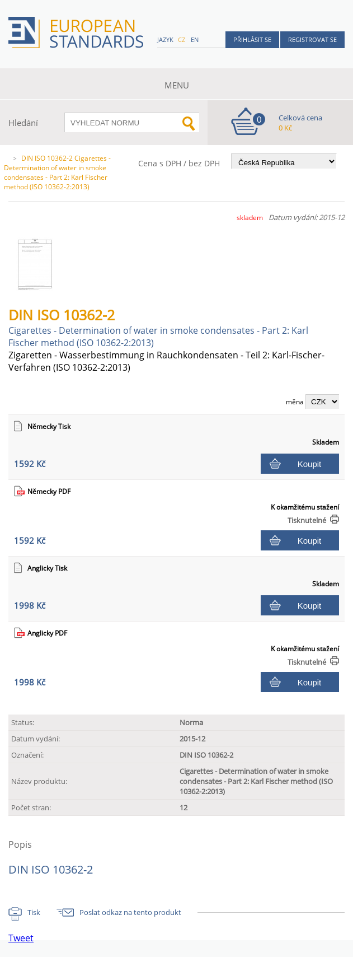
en (195, 39)
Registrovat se (312, 39)
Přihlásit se (252, 39)
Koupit (310, 464)
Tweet (21, 938)
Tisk (33, 912)
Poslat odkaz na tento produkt (130, 912)
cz (181, 39)
